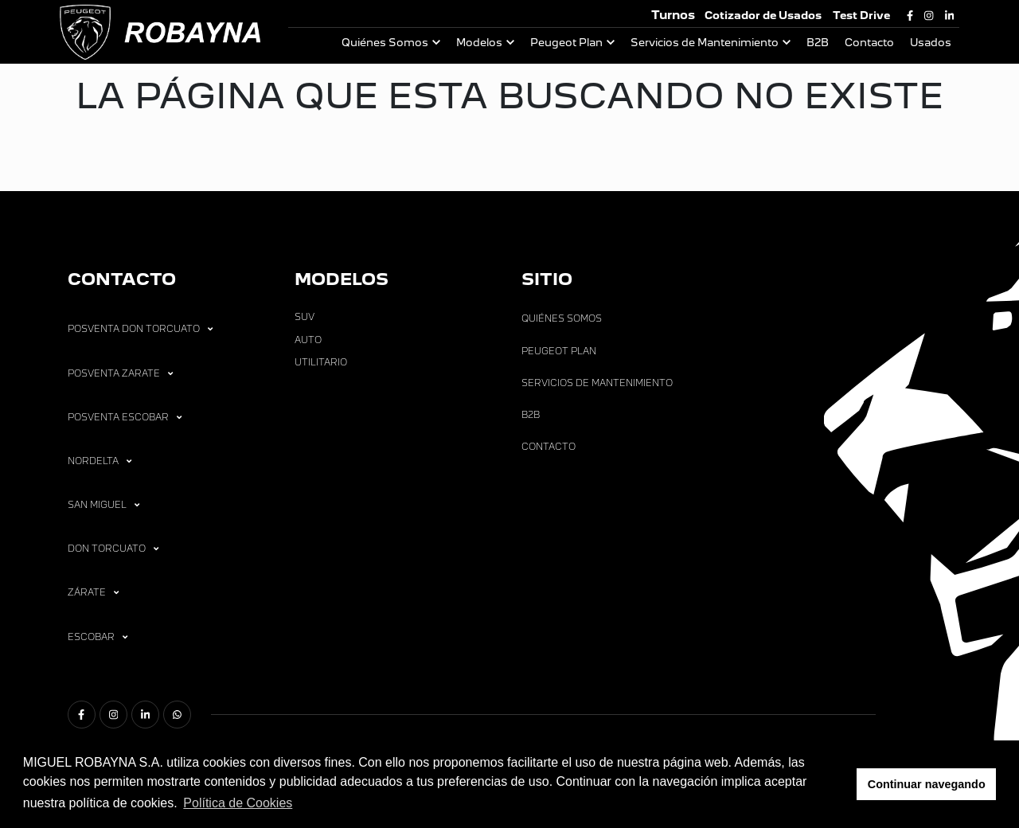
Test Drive (861, 15)
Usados (930, 43)
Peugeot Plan (566, 43)
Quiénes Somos (385, 43)
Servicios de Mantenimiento (705, 43)
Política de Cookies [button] (237, 803)
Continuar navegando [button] (927, 784)
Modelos (479, 43)
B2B (817, 43)
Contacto (869, 43)
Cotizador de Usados (763, 15)
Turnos (673, 14)
